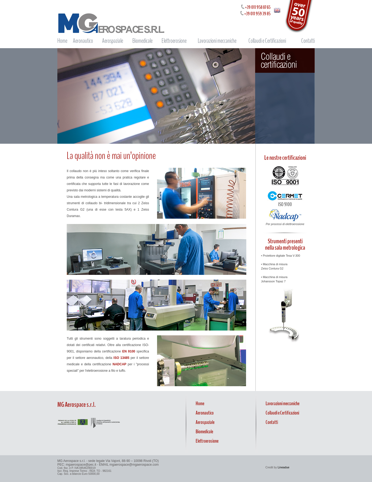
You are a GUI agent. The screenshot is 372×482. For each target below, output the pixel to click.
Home (62, 41)
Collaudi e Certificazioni (267, 41)
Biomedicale (142, 41)
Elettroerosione (174, 41)
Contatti (308, 41)
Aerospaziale (112, 41)
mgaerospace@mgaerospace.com (134, 464)
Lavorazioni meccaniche (217, 41)
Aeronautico (83, 41)
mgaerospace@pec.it (81, 464)
